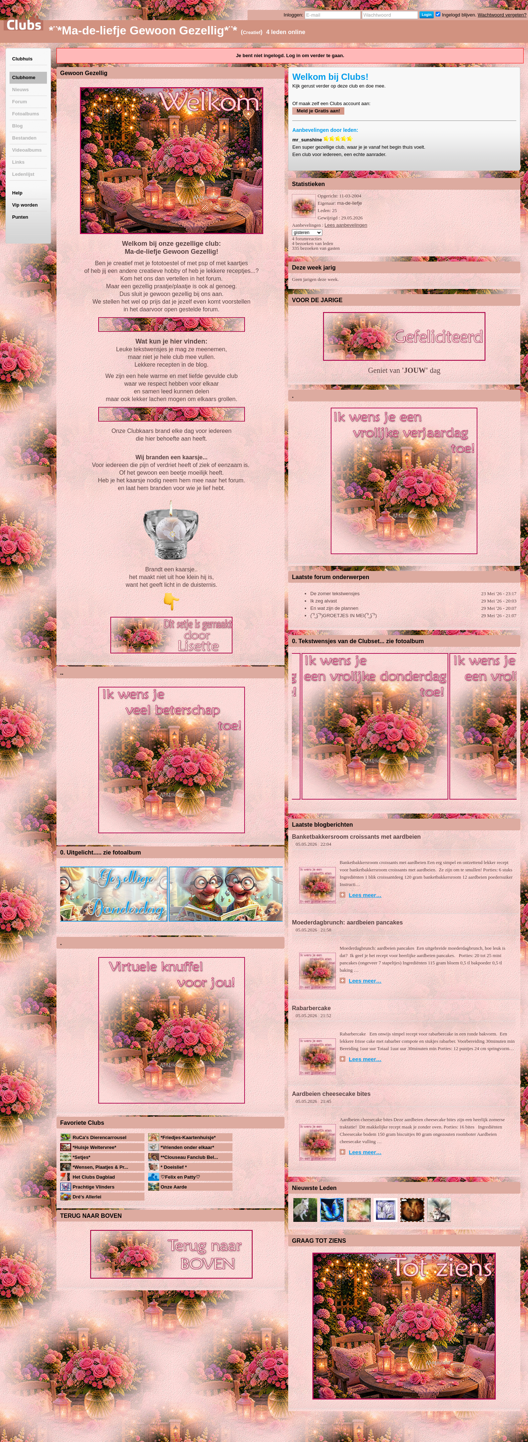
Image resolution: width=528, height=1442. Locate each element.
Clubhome (24, 77)
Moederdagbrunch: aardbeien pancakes (348, 922)
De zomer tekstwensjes (334, 593)
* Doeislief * (174, 1167)
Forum (19, 101)
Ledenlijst (23, 174)
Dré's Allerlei (87, 1197)
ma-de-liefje (349, 203)
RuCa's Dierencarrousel (99, 1137)
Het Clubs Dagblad (94, 1177)
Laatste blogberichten (322, 825)
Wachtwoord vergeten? (502, 15)
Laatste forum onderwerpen (330, 577)
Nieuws (20, 89)
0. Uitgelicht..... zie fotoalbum (100, 852)
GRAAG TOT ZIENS (319, 1241)
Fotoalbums (25, 113)
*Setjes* (81, 1157)
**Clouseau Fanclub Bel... (189, 1157)
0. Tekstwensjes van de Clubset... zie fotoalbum (358, 641)
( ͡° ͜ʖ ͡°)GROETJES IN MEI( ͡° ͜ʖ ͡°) (343, 615)
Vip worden (25, 205)
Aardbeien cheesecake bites (331, 1094)
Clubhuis (22, 59)
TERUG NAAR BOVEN (91, 1216)
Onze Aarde (174, 1187)
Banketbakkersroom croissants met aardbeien (356, 837)
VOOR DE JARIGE (317, 300)
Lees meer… (365, 895)
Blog (17, 126)
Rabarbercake (311, 1008)
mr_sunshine (307, 139)
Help (17, 193)
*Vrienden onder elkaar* (187, 1147)
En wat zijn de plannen (334, 608)
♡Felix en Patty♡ (180, 1177)
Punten (20, 217)
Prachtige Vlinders (93, 1187)
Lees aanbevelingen (345, 225)
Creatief (251, 32)
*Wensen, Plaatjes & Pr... (100, 1167)
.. (61, 673)
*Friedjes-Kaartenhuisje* (188, 1137)
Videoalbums (27, 150)
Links (18, 162)
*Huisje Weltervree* (94, 1147)
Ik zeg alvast (323, 601)
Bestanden (24, 138)
